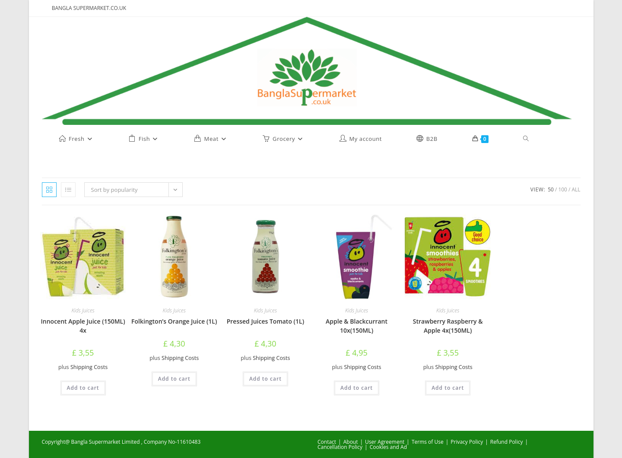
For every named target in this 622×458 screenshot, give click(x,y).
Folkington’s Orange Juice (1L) (174, 321)
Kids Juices (82, 310)
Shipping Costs (89, 367)
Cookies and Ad (388, 447)
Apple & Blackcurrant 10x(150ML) (356, 325)
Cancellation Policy (339, 447)
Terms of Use (428, 441)
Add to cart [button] (83, 387)
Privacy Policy (467, 441)
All (575, 189)
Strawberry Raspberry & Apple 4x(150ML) (448, 325)
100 (562, 189)
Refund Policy (506, 441)
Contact (326, 441)
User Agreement (384, 441)
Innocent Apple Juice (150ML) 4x (83, 325)
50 (551, 189)
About (350, 441)
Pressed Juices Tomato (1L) (265, 321)
